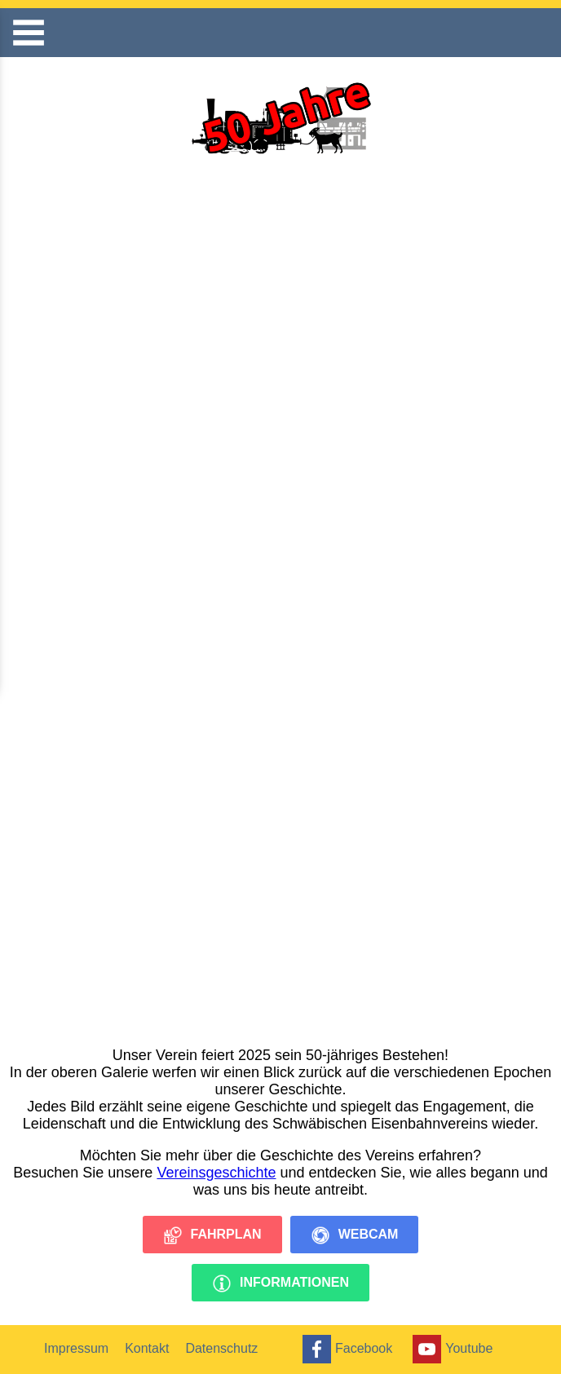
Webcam (355, 1235)
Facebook (345, 1349)
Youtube (451, 1349)
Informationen (280, 1283)
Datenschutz (221, 1348)
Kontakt (147, 1348)
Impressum (76, 1348)
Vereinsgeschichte (216, 1172)
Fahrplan (212, 1235)
